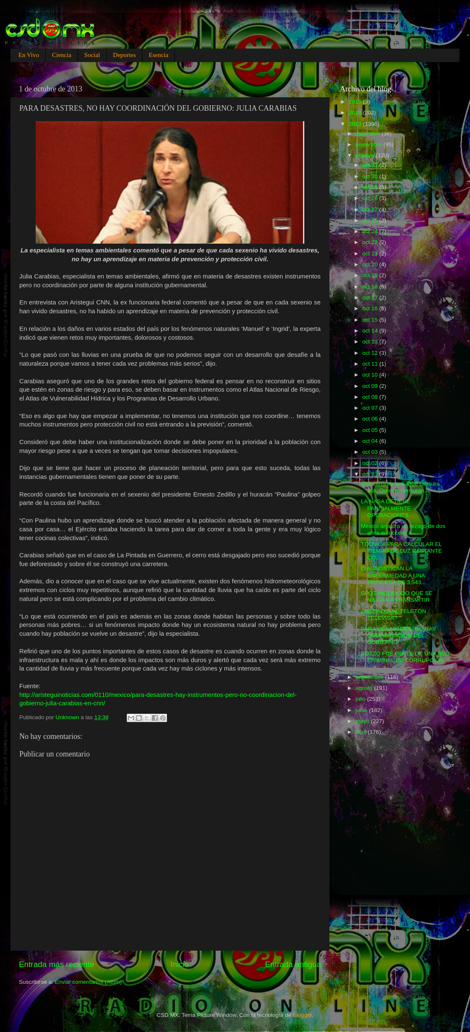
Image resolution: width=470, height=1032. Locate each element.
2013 (356, 124)
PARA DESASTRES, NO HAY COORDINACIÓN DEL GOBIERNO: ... (398, 635)
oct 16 (370, 308)
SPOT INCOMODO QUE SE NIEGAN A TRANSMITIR (397, 596)
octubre (365, 155)
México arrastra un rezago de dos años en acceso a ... (403, 529)
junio (362, 710)
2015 (356, 102)
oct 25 (370, 220)
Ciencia (61, 55)
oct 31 (370, 165)
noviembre (369, 144)
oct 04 (370, 441)
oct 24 (370, 231)
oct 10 (370, 375)
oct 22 (370, 242)
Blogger (302, 1015)
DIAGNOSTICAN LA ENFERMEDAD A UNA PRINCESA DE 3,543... (393, 575)
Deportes (124, 55)
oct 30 (370, 176)
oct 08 (370, 397)
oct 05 (370, 430)
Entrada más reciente (56, 964)
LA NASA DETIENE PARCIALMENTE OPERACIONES (386, 508)
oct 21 (370, 253)
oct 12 (370, 353)
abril (361, 732)
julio (361, 699)
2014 (356, 112)
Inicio (179, 964)
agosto (364, 688)
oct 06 (370, 419)
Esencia (158, 55)
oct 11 (370, 364)
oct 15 (370, 320)
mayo (363, 721)
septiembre (370, 677)
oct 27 (370, 209)
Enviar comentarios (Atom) (88, 982)
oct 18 (370, 286)
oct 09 (370, 386)
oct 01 (370, 474)
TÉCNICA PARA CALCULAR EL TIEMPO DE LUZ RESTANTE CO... (401, 551)
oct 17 (370, 297)
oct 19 (370, 275)
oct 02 (370, 463)
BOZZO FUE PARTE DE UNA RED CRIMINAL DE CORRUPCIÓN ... (405, 656)
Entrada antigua (293, 964)
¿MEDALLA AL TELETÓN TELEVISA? (393, 614)
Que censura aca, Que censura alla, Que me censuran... (400, 487)
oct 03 (370, 452)
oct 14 (370, 331)
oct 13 (370, 341)
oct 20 (370, 264)
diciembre (368, 133)
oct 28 (370, 198)
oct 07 (370, 408)
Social (92, 55)
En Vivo (28, 55)
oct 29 (370, 187)
